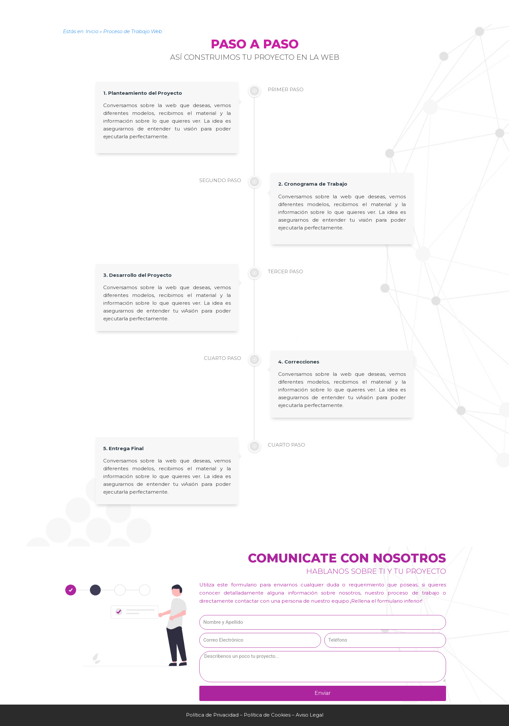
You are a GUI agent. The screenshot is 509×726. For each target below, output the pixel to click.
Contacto (257, 4)
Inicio (92, 31)
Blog (335, 4)
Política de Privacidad (212, 715)
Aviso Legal (309, 715)
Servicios (176, 4)
